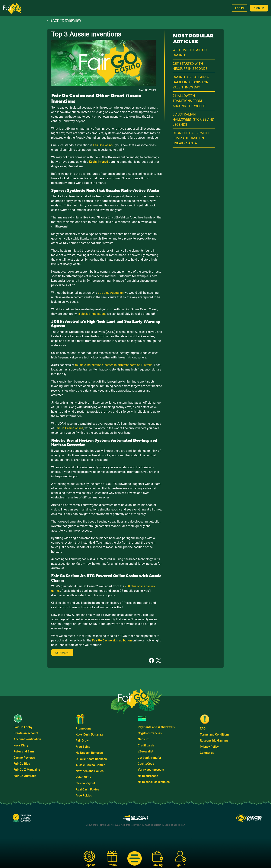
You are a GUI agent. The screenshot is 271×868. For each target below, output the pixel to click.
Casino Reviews (24, 757)
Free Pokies (84, 795)
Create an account (26, 733)
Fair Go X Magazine (27, 769)
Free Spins (83, 747)
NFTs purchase (148, 776)
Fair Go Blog (22, 763)
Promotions (83, 728)
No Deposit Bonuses (89, 753)
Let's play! (62, 652)
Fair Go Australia (25, 776)
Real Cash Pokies (87, 789)
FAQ (203, 728)
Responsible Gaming (214, 740)
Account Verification (27, 739)
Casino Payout (85, 783)
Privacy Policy (209, 747)
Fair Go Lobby (23, 727)
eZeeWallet (145, 751)
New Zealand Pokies (90, 771)
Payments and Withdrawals (156, 727)
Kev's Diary (21, 745)
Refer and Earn (24, 751)
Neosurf (143, 739)
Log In (239, 8)
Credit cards (146, 745)
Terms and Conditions (214, 734)
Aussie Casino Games (90, 765)
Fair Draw (82, 740)
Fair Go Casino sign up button (112, 640)
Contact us (207, 753)
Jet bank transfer (149, 757)
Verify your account (151, 769)
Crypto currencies (150, 733)
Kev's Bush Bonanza (89, 734)
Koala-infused (98, 162)
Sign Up (259, 8)
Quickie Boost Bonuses (91, 759)
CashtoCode (146, 763)
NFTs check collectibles (154, 782)
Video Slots (83, 777)
